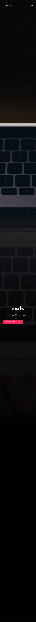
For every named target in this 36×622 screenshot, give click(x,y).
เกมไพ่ (9, 5)
